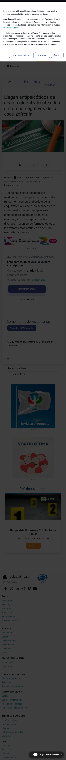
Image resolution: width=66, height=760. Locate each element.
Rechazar (42, 55)
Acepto (57, 55)
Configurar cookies (21, 55)
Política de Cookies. (11, 28)
